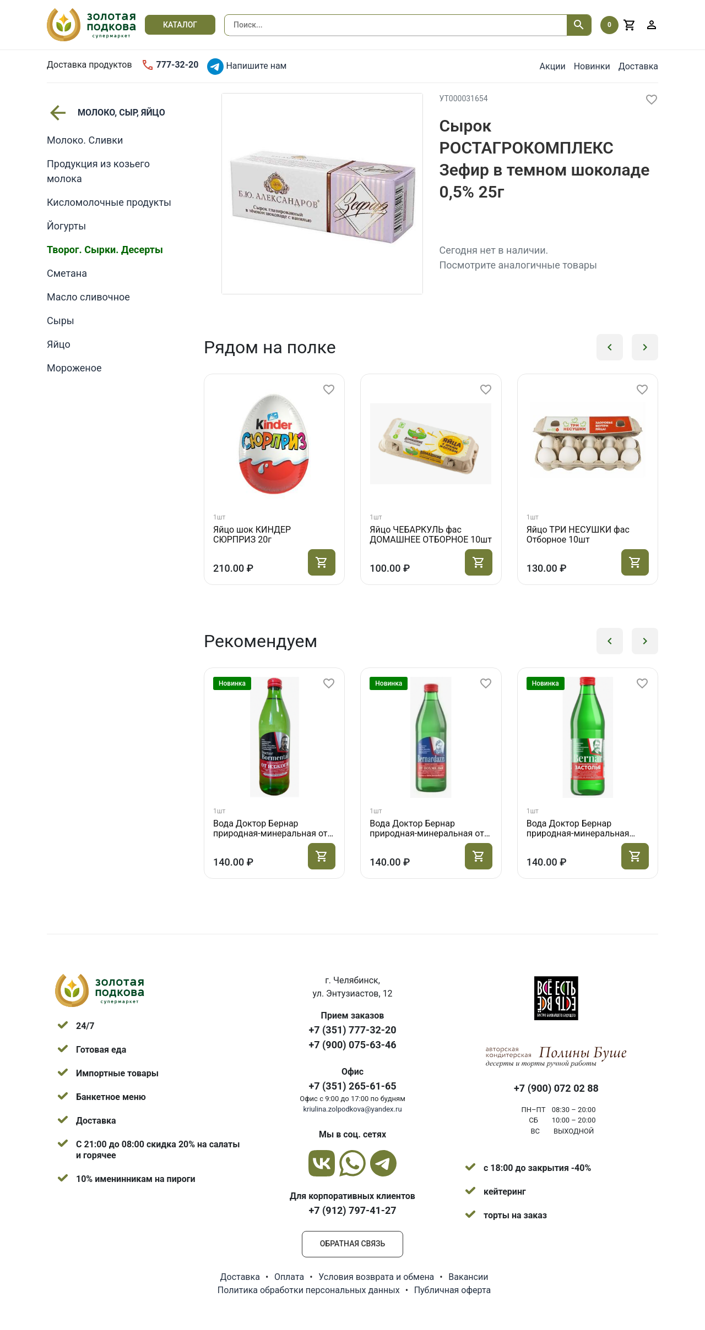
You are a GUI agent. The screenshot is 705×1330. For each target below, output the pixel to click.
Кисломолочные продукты (109, 202)
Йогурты (66, 226)
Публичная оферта (452, 1290)
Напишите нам (246, 66)
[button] (609, 347)
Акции (553, 66)
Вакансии (468, 1277)
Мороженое (74, 368)
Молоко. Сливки (85, 140)
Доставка (638, 66)
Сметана (67, 273)
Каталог (180, 24)
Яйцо (58, 344)
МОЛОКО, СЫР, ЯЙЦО (106, 113)
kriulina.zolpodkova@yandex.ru (352, 1109)
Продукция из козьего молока (98, 171)
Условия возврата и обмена (376, 1277)
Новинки (592, 66)
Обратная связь (352, 1243)
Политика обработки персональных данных (309, 1290)
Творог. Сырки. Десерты (105, 249)
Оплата (289, 1277)
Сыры (60, 320)
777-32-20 (170, 65)
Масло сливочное (88, 297)
